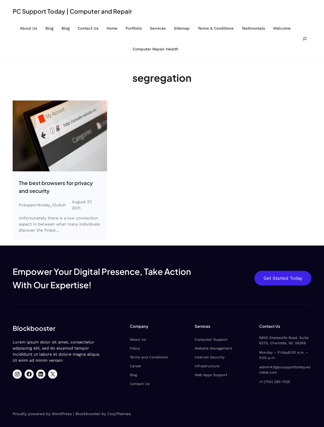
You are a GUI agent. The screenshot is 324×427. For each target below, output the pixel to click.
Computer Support (211, 339)
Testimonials (253, 28)
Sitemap (182, 28)
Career (135, 366)
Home (112, 28)
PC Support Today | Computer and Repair (72, 11)
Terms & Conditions (216, 28)
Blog (49, 28)
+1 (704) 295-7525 (274, 382)
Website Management (213, 348)
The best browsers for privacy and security (56, 187)
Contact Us (88, 28)
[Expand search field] (304, 38)
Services (158, 28)
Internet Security (210, 357)
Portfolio (134, 28)
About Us (28, 28)
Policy (135, 348)
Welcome (282, 28)
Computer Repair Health (155, 49)
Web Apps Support (211, 375)
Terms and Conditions (149, 357)
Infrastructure (207, 366)
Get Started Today (283, 278)
